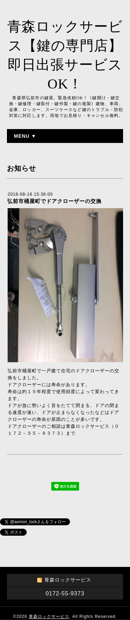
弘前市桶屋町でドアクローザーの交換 (54, 201)
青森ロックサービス (49, 616)
